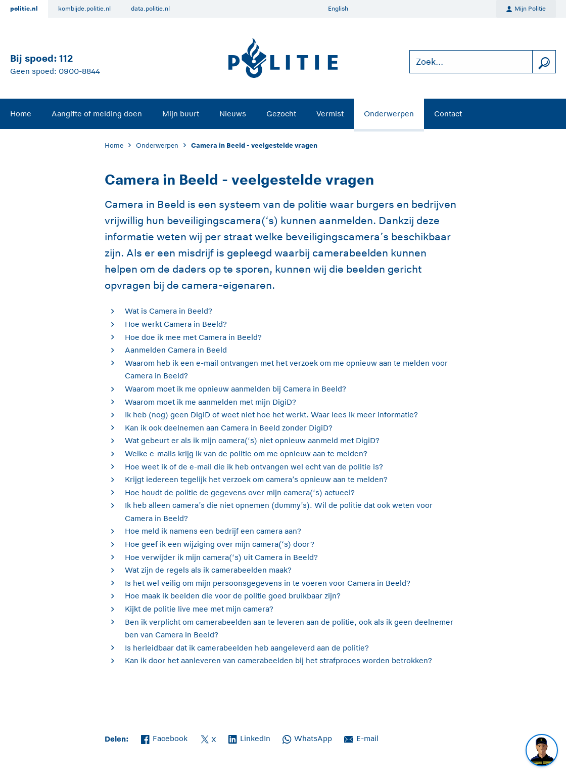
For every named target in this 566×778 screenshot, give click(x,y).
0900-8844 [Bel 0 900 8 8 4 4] (79, 71)
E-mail (361, 737)
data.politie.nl (150, 9)
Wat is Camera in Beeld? (168, 311)
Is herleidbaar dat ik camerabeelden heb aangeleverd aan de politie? (247, 648)
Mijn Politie (526, 9)
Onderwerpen (389, 113)
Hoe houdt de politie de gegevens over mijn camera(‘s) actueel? (240, 492)
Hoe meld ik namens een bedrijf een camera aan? (213, 531)
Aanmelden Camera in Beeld (176, 350)
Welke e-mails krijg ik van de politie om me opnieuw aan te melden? (246, 453)
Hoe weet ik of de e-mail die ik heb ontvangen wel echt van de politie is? (254, 466)
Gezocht (281, 113)
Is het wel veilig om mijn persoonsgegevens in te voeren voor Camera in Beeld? (267, 583)
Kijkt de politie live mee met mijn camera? (199, 609)
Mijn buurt (180, 113)
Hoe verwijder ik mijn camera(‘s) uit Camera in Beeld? (221, 557)
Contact (448, 113)
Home (20, 113)
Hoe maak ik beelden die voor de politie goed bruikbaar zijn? (233, 595)
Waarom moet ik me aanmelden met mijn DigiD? (210, 402)
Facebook (164, 737)
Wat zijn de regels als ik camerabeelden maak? (208, 570)
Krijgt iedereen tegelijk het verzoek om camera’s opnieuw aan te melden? (256, 479)
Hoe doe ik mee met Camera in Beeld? (193, 337)
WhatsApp (307, 737)
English (338, 9)
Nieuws (232, 113)
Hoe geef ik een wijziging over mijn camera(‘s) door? (219, 544)
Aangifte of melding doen (97, 113)
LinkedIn (249, 737)
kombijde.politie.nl (84, 9)
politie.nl (24, 9)
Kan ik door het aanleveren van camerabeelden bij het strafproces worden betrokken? (278, 660)
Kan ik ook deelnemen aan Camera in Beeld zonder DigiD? (229, 428)
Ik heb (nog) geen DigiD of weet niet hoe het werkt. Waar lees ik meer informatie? (271, 414)
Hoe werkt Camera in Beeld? (176, 324)
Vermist (330, 113)
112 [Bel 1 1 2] (66, 58)
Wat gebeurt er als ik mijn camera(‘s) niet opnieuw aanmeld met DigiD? (252, 440)
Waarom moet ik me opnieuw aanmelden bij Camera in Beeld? (235, 389)
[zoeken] (543, 62)
